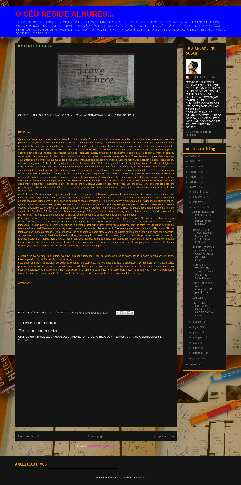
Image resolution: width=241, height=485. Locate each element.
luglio (196, 327)
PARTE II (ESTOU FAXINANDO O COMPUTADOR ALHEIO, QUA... (203, 253)
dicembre (198, 191)
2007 (193, 187)
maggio (197, 337)
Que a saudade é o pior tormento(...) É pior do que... (202, 287)
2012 (193, 161)
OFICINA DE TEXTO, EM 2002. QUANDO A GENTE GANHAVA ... (203, 271)
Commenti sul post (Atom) (101, 445)
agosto (197, 321)
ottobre (197, 202)
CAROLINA (199, 297)
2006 (193, 364)
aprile (196, 342)
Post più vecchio (163, 436)
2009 (193, 176)
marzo (197, 347)
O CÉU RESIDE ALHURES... (64, 14)
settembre (199, 207)
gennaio (198, 358)
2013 (193, 156)
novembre (199, 196)
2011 (193, 166)
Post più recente (29, 436)
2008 (193, 182)
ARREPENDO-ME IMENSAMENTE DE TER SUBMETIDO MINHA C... (203, 218)
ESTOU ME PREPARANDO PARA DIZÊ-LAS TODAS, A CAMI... (203, 309)
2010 (193, 171)
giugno (197, 332)
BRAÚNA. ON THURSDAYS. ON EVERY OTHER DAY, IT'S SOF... (202, 236)
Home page (96, 436)
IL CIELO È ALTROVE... (204, 77)
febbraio (198, 352)
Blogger (140, 477)
